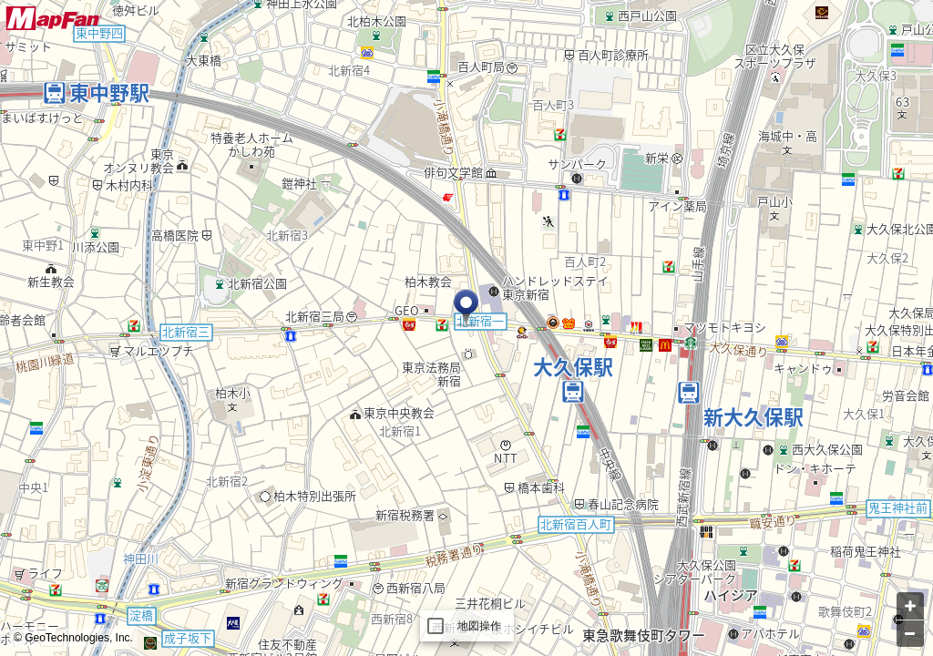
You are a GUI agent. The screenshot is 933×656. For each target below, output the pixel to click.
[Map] (466, 328)
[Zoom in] (910, 606)
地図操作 (479, 626)
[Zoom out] (910, 633)
